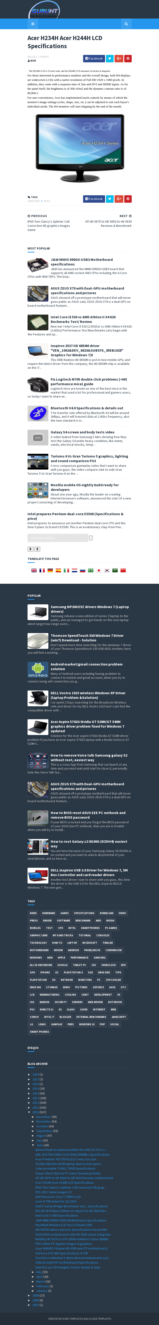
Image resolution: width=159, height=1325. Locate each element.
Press (34, 920)
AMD (98, 920)
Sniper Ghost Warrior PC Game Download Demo (68, 1173)
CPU (60, 928)
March (40, 1281)
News (47, 201)
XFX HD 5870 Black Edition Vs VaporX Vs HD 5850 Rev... (71, 1211)
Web (113, 1009)
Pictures (81, 987)
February (43, 1286)
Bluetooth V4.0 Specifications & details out (87, 408)
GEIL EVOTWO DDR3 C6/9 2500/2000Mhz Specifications (72, 1154)
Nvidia (110, 920)
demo (66, 987)
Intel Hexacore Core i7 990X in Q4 (58, 1197)
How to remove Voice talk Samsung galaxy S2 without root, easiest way (89, 757)
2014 (36, 1093)
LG (31, 1024)
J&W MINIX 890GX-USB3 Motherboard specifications (70, 1220)
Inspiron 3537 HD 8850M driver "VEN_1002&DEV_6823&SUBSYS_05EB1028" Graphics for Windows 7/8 (87, 350)
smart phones (39, 1031)
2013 (36, 1098)
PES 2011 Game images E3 (53, 1192)
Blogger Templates (98, 1318)
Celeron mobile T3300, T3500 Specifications (65, 1168)
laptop (72, 942)
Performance (79, 957)
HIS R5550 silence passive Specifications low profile (71, 1229)
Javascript (119, 1017)
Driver (47, 920)
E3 (60, 1009)
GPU (32, 972)
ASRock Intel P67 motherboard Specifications (66, 1262)
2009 (36, 1295)
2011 (36, 1107)
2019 (36, 1074)
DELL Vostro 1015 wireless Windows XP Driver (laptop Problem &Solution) (88, 695)
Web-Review (95, 1002)
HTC (123, 987)
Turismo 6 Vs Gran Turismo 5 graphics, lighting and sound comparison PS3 (89, 458)
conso (34, 1017)
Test (49, 928)
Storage (52, 987)
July (39, 1140)
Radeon (44, 1002)
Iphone (45, 972)
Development (103, 994)
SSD (90, 972)
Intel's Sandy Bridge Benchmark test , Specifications (71, 1206)
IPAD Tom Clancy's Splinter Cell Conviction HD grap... (70, 1187)
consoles (102, 935)
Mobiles (35, 928)
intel (72, 928)
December (44, 1117)
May (39, 1272)
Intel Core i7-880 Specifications (56, 1215)
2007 (36, 1305)
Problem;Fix (92, 950)
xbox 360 (35, 987)
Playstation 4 (73, 972)
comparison (114, 950)
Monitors (85, 979)
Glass (71, 1009)
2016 (36, 1084)
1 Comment (42, 56)
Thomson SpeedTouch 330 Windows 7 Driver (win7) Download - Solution (87, 637)
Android (73, 950)
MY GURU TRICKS (63, 935)
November (44, 1121)
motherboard (39, 950)
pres (71, 1024)
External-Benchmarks (91, 1017)
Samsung (100, 957)
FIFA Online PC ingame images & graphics (63, 1244)
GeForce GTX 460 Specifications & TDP (61, 1253)
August (41, 1135)
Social (114, 1024)
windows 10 (86, 1024)
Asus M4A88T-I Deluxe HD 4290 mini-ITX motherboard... (72, 1248)
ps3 (32, 1009)
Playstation (38, 979)
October (42, 1126)
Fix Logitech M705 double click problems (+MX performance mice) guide (89, 381)
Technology (38, 942)
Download (106, 913)
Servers (77, 1002)
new (50, 957)
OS (54, 979)
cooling (70, 994)
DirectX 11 (46, 1009)
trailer (108, 942)
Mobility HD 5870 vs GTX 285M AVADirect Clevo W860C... (73, 1239)
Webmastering (49, 994)
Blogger (65, 1017)
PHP (102, 1024)
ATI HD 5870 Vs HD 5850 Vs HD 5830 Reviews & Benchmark (74, 1178)
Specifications (84, 913)
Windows (36, 957)
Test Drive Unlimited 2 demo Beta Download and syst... (72, 1258)
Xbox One (104, 972)
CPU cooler (113, 979)
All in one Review (41, 965)
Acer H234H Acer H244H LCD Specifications (64, 1182)
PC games (111, 928)
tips (118, 972)
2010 (36, 1112)
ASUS (112, 987)
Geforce (98, 987)
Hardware (34, 201)
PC (98, 979)
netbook (67, 979)
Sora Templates (72, 1318)
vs (118, 994)
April (39, 1277)
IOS (32, 1002)
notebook (115, 1002)
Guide (83, 1009)
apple (61, 957)
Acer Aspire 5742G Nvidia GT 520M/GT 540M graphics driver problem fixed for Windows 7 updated (87, 726)
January (42, 1291)
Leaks (42, 1024)
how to (57, 942)
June (40, 1145)
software (63, 920)
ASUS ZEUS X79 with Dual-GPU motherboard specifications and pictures (87, 290)
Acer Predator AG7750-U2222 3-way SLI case (65, 1159)
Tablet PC (79, 965)
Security (61, 1002)
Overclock (108, 965)
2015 (36, 1088)
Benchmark (82, 920)
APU (123, 965)
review (58, 950)
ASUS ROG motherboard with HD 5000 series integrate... (73, 1234)
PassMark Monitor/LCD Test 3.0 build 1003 (63, 1225)
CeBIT (85, 994)
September (44, 1131)
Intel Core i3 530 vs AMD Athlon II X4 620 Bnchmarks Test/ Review (83, 319)
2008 (36, 1300)
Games (64, 913)
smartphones (90, 928)
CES (93, 965)
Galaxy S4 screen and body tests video (83, 432)
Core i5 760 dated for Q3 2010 (55, 1201)
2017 (36, 1079)
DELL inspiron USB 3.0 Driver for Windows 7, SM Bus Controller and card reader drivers (89, 872)
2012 (36, 1103)
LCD (32, 994)
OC (57, 972)
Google (62, 965)
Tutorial (84, 935)
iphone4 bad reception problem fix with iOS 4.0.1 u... (71, 1150)
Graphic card (38, 935)
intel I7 (49, 1017)
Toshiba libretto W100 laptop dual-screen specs (68, 1164)
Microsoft (89, 942)
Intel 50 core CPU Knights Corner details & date (67, 1267)
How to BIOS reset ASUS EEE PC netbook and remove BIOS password (88, 815)
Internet (99, 1009)
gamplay (56, 1024)
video (122, 913)
